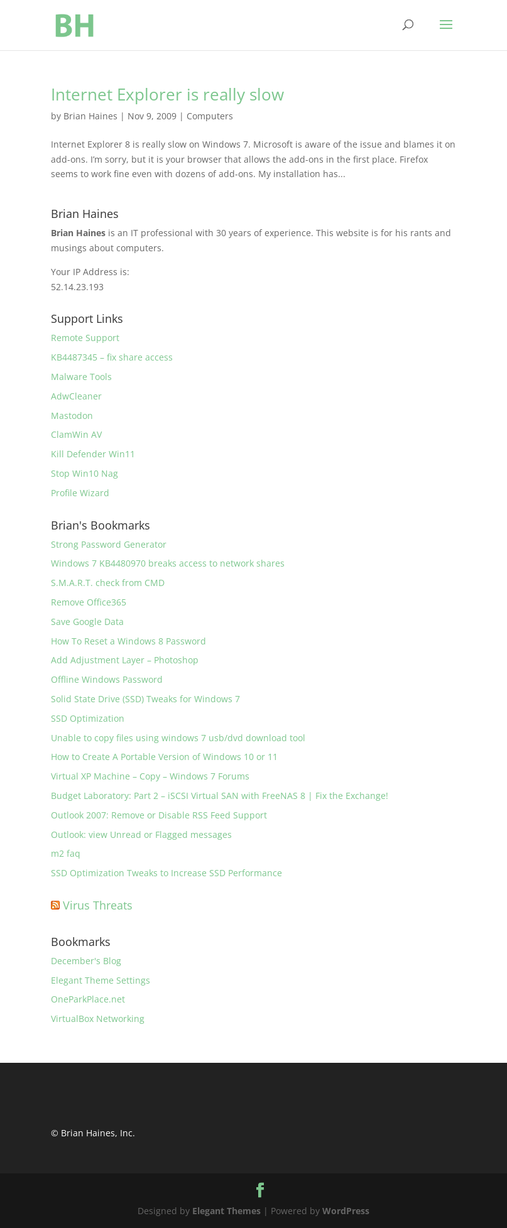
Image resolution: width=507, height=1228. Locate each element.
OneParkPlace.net (88, 999)
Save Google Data (87, 622)
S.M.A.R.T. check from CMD (108, 583)
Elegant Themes (226, 1211)
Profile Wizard (80, 493)
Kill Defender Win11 (93, 454)
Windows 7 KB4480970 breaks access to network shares (168, 563)
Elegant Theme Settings (100, 980)
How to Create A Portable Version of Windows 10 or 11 (164, 757)
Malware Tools (81, 377)
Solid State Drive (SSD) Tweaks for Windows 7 (145, 699)
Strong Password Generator (108, 544)
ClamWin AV (76, 434)
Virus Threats (98, 905)
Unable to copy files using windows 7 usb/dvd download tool (178, 738)
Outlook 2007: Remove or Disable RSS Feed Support (159, 815)
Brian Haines (90, 116)
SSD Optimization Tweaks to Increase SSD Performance (166, 873)
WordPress (345, 1211)
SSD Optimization (87, 718)
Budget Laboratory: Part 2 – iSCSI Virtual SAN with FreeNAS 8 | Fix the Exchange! (219, 795)
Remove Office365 (88, 602)
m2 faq (65, 853)
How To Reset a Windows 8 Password (128, 641)
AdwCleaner (76, 396)
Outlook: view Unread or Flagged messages (141, 834)
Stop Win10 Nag (84, 473)
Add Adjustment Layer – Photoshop (125, 660)
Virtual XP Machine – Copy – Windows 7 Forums (150, 776)
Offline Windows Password (107, 679)
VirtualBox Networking (97, 1018)
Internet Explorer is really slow (167, 94)
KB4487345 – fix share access (112, 357)
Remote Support (85, 338)
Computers (210, 116)
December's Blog (86, 961)
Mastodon (72, 415)
